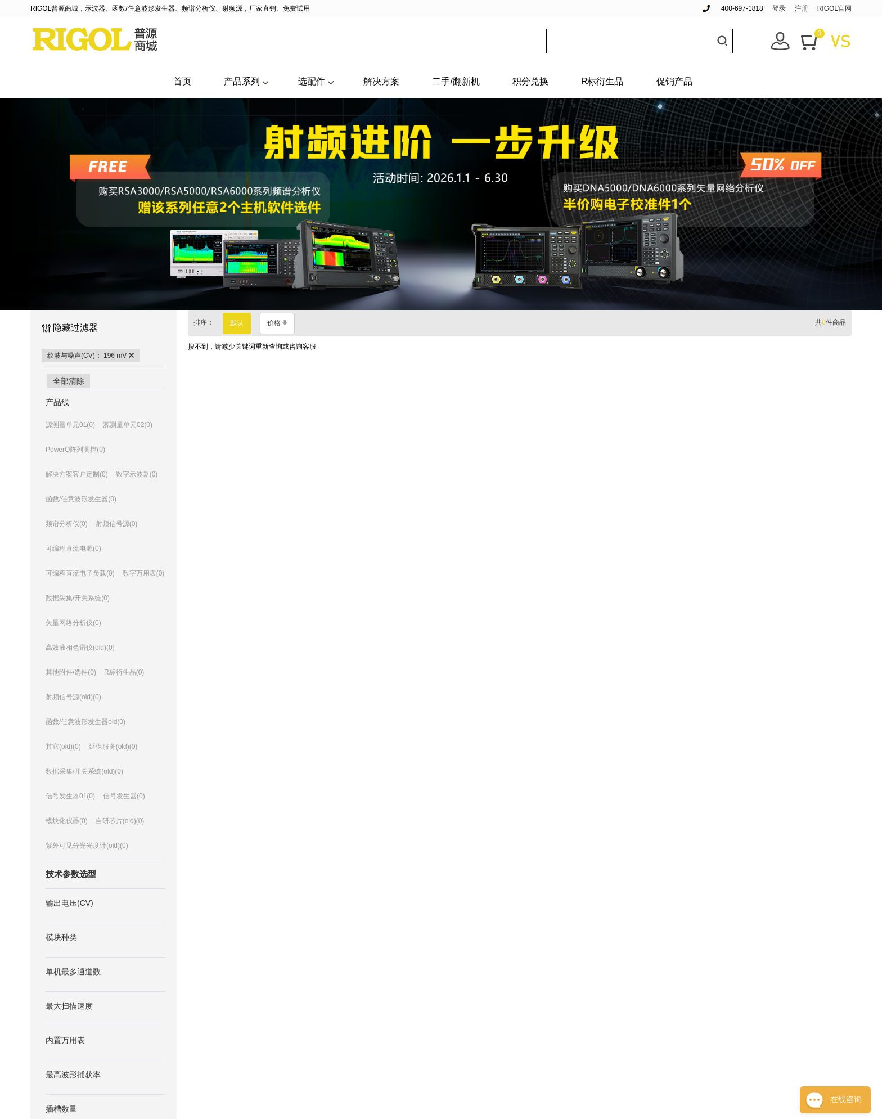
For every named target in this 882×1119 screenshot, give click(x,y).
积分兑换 (530, 81)
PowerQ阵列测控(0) (75, 449)
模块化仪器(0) (67, 821)
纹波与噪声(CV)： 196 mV (90, 355)
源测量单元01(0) (70, 425)
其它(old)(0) (63, 747)
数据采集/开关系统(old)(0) (84, 771)
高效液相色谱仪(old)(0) (80, 647)
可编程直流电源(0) (73, 548)
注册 (801, 8)
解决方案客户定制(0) (77, 474)
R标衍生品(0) (124, 672)
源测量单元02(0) (127, 425)
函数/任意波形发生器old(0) (85, 722)
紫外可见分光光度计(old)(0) (87, 846)
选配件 (311, 81)
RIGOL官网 (834, 8)
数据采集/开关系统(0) (78, 598)
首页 (182, 81)
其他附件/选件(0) (71, 672)
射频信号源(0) (117, 524)
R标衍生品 (602, 81)
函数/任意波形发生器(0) (81, 499)
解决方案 (381, 81)
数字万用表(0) (144, 573)
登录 (779, 8)
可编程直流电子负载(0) (80, 573)
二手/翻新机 (455, 81)
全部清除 (68, 380)
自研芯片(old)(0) (120, 821)
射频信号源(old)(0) (73, 697)
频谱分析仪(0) (67, 524)
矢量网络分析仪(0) (73, 623)
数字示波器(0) (137, 474)
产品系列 (242, 81)
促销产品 (674, 81)
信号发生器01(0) (70, 796)
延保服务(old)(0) (113, 747)
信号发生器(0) (124, 796)
